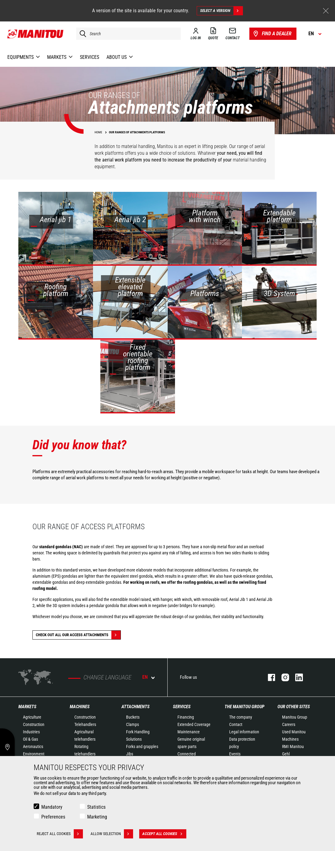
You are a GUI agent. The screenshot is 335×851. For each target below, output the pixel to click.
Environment (33, 753)
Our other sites (293, 706)
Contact (235, 724)
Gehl (286, 753)
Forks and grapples (142, 746)
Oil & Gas (30, 739)
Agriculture (32, 717)
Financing (185, 717)
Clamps (132, 724)
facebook (268, 677)
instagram (282, 677)
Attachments (135, 706)
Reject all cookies (60, 833)
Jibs (129, 753)
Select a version (221, 10)
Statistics (96, 807)
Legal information (244, 731)
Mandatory (51, 807)
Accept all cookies (164, 833)
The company (240, 717)
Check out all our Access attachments (78, 635)
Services (182, 706)
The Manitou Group (244, 706)
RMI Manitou (293, 746)
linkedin (296, 677)
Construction (33, 724)
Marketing (97, 817)
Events (234, 753)
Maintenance (188, 731)
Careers (288, 724)
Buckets (133, 717)
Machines (80, 706)
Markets (27, 706)
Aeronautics (33, 746)
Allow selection (112, 833)
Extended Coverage (193, 724)
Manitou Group (294, 717)
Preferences (53, 817)
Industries (31, 731)
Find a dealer (272, 33)
